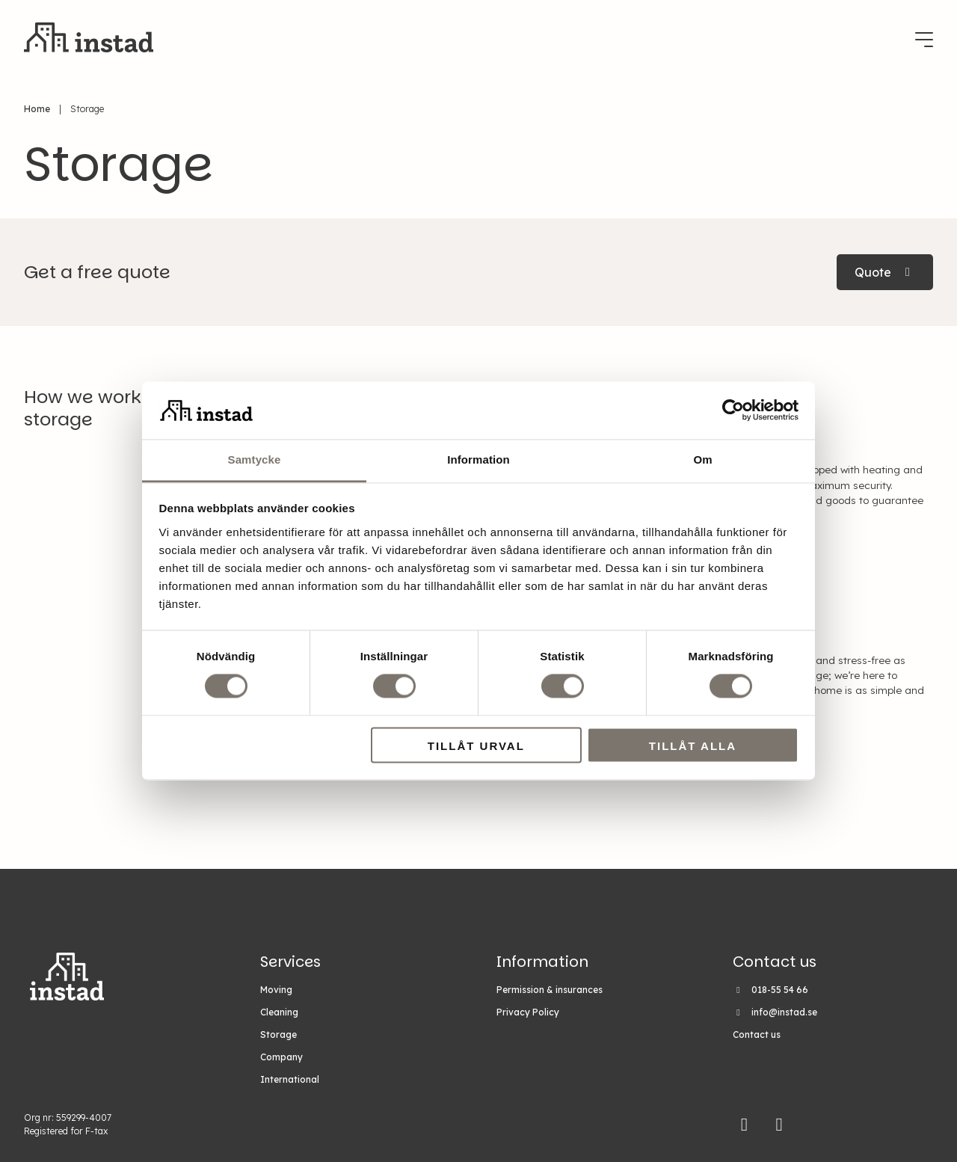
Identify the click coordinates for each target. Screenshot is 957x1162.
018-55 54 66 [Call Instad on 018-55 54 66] (779, 989)
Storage (278, 1034)
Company (281, 1057)
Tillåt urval (476, 746)
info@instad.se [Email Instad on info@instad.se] (784, 1012)
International (289, 1079)
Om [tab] (702, 459)
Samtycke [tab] (254, 459)
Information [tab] (478, 459)
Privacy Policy (527, 1012)
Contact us (757, 1034)
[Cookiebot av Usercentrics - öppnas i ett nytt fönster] (733, 410)
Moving (276, 989)
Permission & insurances (549, 989)
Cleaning (279, 1012)
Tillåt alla (692, 746)
